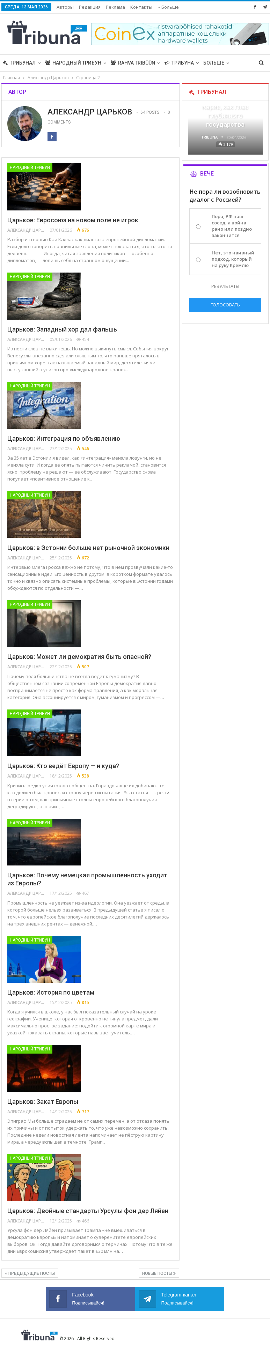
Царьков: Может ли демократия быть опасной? (79, 656)
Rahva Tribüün (133, 63)
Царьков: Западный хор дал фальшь (62, 329)
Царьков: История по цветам (50, 992)
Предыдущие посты (30, 1273)
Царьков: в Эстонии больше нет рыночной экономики (88, 547)
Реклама (115, 7)
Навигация (170, 7)
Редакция (90, 7)
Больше (213, 63)
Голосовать (225, 305)
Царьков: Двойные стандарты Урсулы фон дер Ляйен (87, 1210)
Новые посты (159, 1273)
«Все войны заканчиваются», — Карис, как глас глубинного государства (225, 107)
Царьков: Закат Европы (42, 1101)
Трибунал (19, 63)
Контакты (141, 7)
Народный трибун (73, 63)
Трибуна (179, 63)
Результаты (225, 286)
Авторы (65, 7)
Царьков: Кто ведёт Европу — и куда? (63, 766)
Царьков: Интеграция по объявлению (63, 438)
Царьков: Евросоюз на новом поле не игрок (72, 220)
